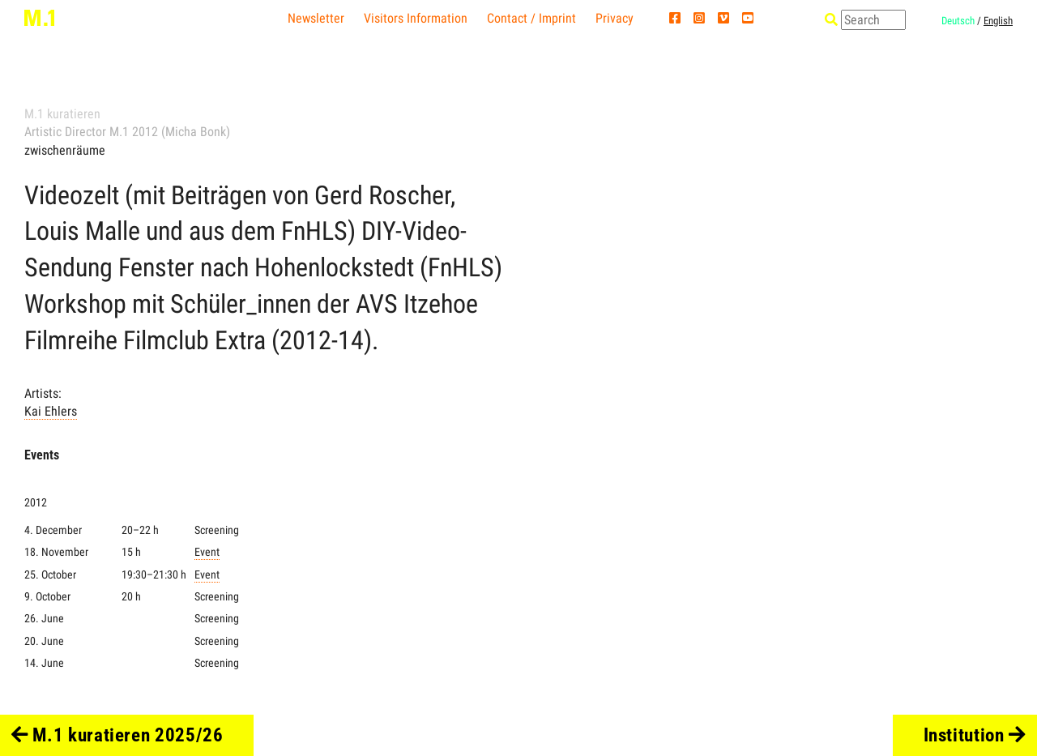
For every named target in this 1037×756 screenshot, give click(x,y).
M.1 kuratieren (62, 114)
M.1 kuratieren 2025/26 (117, 735)
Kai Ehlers (50, 411)
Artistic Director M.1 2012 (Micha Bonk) (127, 131)
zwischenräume (64, 150)
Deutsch (958, 21)
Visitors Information (415, 18)
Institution (975, 735)
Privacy (614, 18)
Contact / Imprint (531, 18)
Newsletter (316, 18)
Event (207, 552)
